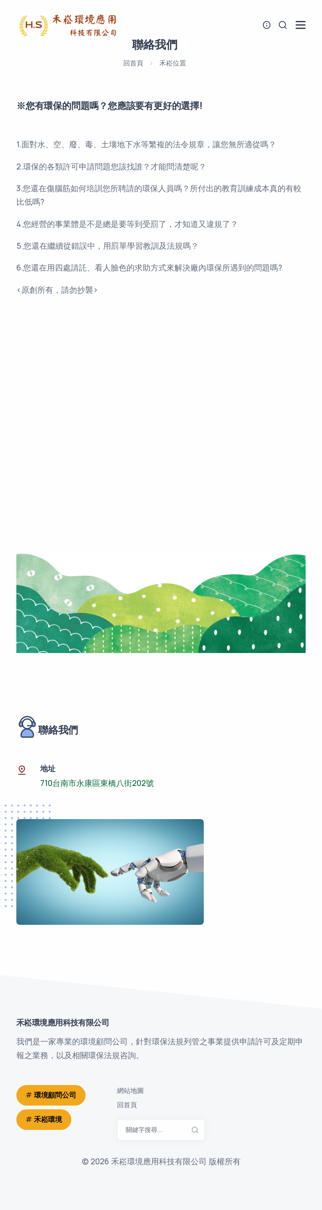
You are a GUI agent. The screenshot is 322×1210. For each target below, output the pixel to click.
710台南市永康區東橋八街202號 (97, 783)
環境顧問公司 (55, 1095)
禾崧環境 (48, 1119)
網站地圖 (130, 1090)
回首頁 (133, 63)
